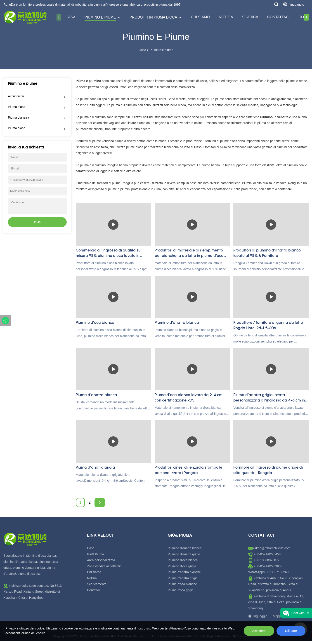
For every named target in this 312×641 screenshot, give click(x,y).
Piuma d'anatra (18, 117)
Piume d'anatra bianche (184, 572)
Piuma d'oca (16, 107)
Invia (37, 222)
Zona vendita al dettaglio (104, 566)
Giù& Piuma (95, 554)
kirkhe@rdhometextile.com (271, 548)
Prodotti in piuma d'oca (153, 17)
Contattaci (278, 17)
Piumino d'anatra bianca (185, 548)
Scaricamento (96, 584)
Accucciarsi (16, 96)
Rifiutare (291, 631)
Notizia (226, 17)
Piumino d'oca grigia (182, 566)
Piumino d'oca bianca (183, 560)
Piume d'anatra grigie (183, 578)
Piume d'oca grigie (181, 590)
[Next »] (100, 502)
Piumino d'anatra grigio (184, 554)
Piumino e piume (100, 17)
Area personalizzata (101, 560)
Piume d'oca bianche (182, 584)
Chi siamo (200, 17)
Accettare (259, 631)
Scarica (250, 17)
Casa (71, 17)
